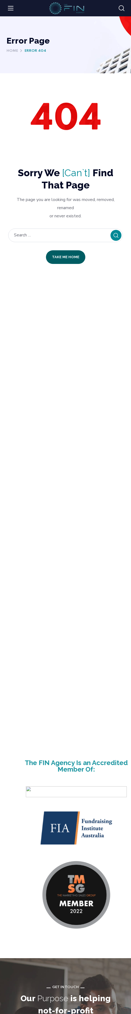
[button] (121, 8)
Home (12, 51)
